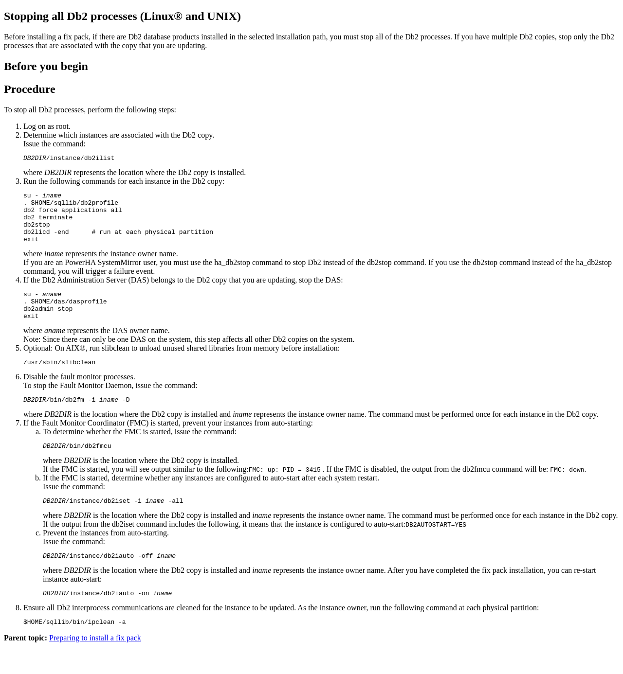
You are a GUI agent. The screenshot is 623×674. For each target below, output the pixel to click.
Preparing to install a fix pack (95, 665)
